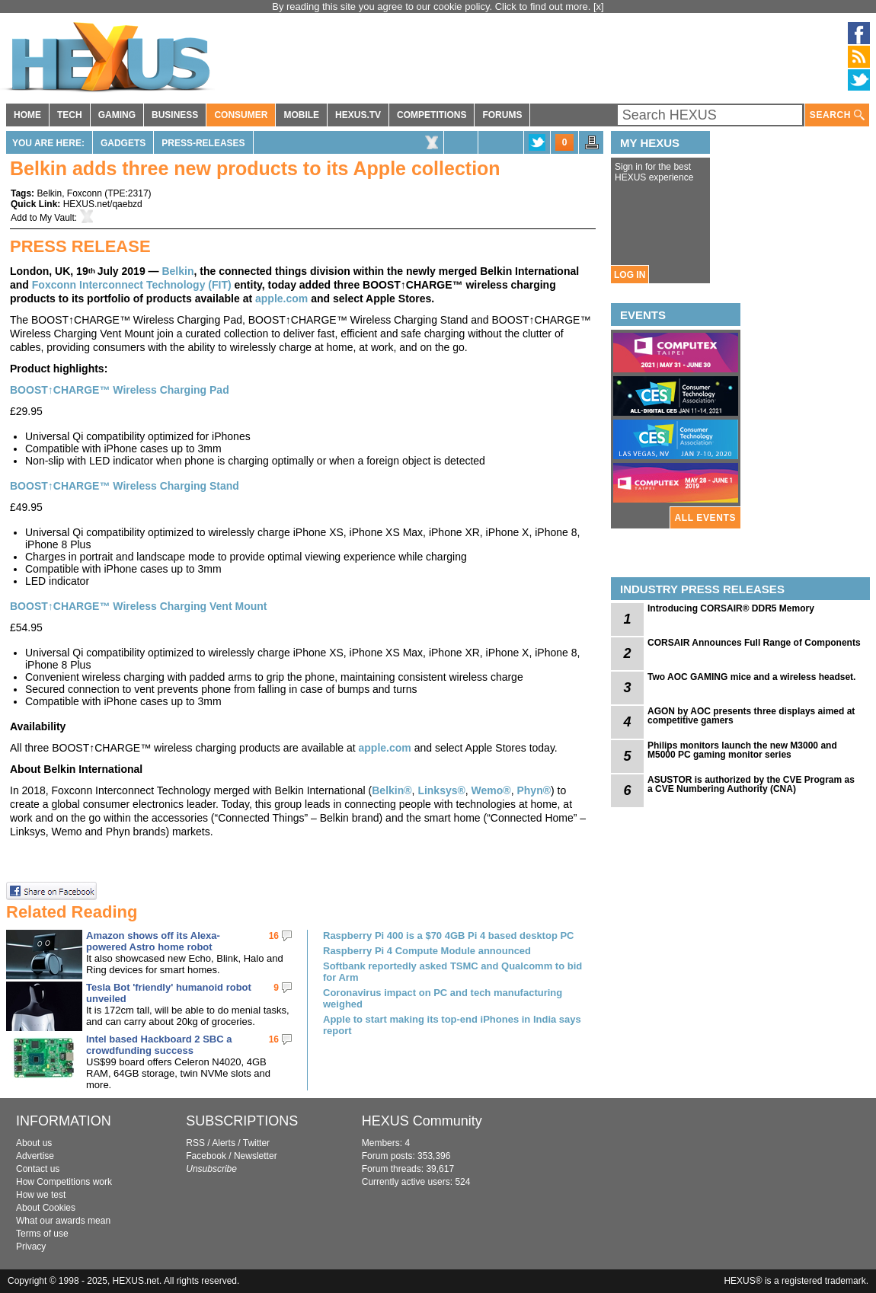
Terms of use (42, 1233)
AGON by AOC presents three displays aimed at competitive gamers (751, 716)
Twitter (256, 1143)
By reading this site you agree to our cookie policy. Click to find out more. (432, 6)
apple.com (281, 298)
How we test (41, 1194)
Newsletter (255, 1156)
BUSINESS (175, 115)
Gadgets (123, 143)
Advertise (35, 1156)
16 (274, 936)
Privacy (31, 1246)
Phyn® (533, 790)
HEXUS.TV (358, 115)
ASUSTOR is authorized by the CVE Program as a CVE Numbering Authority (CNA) (751, 784)
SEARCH (837, 115)
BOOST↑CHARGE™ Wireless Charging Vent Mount (138, 606)
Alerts (223, 1143)
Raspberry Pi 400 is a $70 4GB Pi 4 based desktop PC (448, 935)
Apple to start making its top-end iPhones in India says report (452, 1025)
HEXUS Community (422, 1121)
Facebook (206, 1156)
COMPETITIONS (431, 115)
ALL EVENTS (705, 517)
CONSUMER (240, 115)
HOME (27, 115)
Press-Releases (203, 143)
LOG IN (629, 275)
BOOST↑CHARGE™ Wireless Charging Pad (119, 390)
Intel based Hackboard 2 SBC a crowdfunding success (159, 1044)
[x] (598, 6)
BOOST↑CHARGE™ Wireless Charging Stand (124, 486)
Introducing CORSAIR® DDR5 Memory (730, 608)
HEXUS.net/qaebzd (102, 204)
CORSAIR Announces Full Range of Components (754, 642)
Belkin (49, 193)
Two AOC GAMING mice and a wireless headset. (751, 677)
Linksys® (441, 790)
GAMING (117, 115)
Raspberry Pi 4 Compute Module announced (427, 950)
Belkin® (391, 790)
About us (34, 1143)
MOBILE (301, 115)
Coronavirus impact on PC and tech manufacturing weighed (442, 998)
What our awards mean (63, 1220)
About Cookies (45, 1207)
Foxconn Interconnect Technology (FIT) (132, 285)
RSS (195, 1143)
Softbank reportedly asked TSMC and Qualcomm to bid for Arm (452, 971)
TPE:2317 (127, 193)
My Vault (57, 217)
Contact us (37, 1169)
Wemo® (491, 790)
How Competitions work (64, 1181)
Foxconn (84, 193)
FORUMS (502, 115)
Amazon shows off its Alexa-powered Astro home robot (153, 941)
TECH (69, 115)
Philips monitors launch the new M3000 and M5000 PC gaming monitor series (742, 750)
